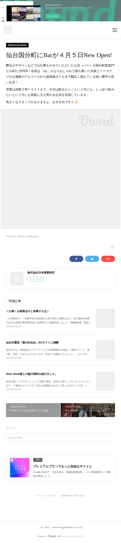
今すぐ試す (53, 16)
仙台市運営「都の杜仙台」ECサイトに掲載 (32, 342)
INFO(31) (21, 236)
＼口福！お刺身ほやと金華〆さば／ (27, 311)
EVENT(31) (11, 236)
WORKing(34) (32, 236)
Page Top (60, 512)
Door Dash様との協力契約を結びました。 (32, 373)
